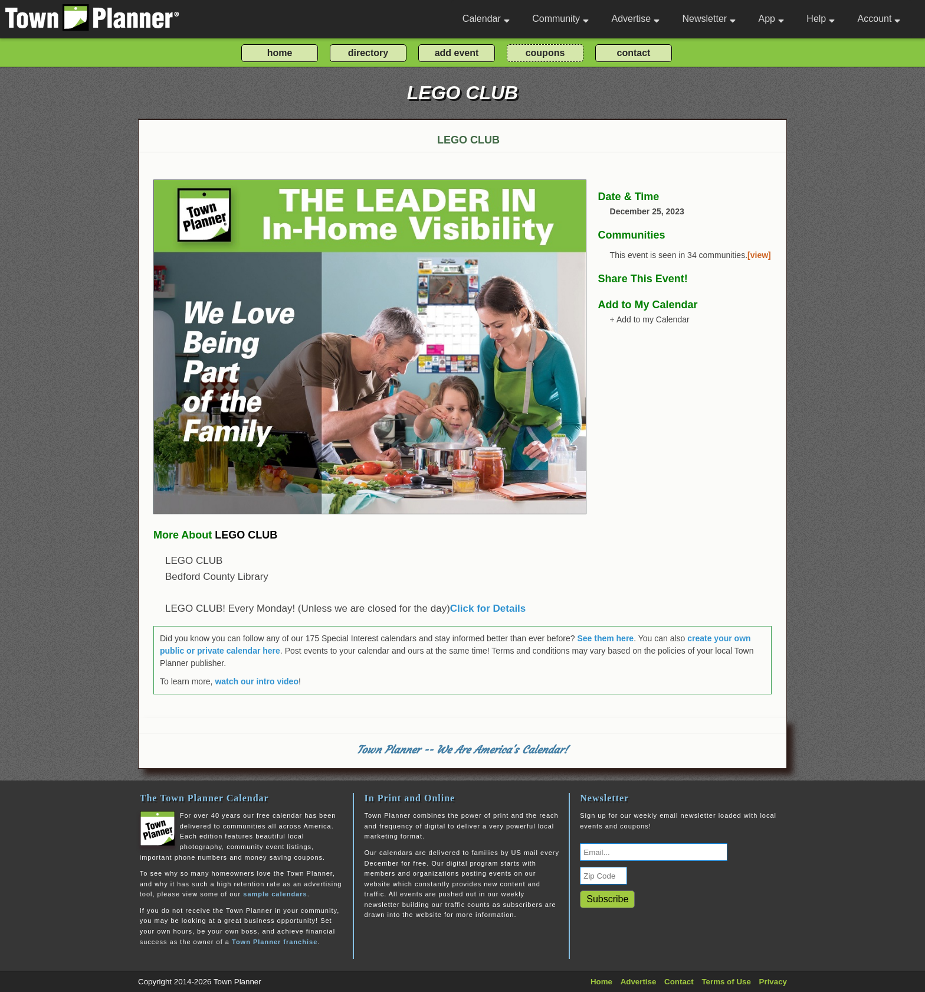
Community (560, 19)
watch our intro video (257, 681)
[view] (759, 255)
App (770, 19)
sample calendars (275, 894)
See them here (605, 638)
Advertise (635, 19)
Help (820, 19)
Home (601, 981)
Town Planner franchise (274, 941)
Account (879, 19)
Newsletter (709, 19)
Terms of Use (725, 981)
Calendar (486, 19)
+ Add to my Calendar (650, 319)
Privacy (773, 981)
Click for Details (488, 608)
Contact (679, 981)
